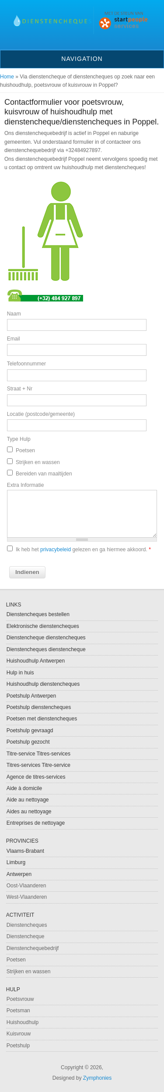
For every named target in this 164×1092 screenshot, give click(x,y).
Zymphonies (97, 1078)
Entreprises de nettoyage (36, 823)
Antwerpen (19, 874)
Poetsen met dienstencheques (42, 719)
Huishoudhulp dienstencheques (43, 684)
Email (13, 339)
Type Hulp (19, 439)
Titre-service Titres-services (38, 754)
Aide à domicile (24, 788)
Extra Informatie (25, 485)
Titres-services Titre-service (38, 765)
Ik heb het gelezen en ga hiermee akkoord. (83, 549)
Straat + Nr (19, 389)
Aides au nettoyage (29, 811)
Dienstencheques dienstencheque (46, 649)
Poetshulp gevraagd (30, 730)
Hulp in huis (20, 673)
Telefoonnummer (26, 364)
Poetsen (25, 450)
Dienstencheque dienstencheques (46, 638)
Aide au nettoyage (28, 800)
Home (7, 77)
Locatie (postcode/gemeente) (41, 414)
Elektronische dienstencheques (43, 626)
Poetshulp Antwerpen (31, 696)
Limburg (16, 862)
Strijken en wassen (38, 462)
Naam (14, 314)
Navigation (81, 58)
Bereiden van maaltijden (44, 474)
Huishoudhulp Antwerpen (36, 661)
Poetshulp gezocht (28, 742)
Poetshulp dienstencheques (39, 707)
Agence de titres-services (36, 777)
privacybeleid (55, 549)
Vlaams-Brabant (25, 851)
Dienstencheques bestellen (38, 614)
